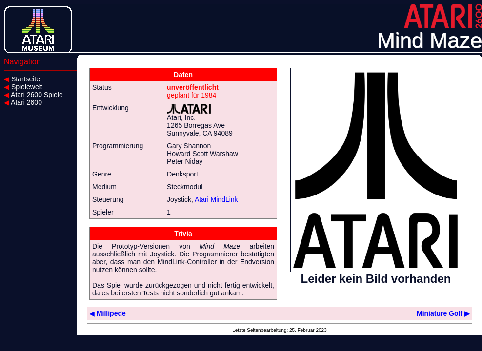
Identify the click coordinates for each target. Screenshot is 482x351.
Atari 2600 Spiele (33, 94)
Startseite (22, 79)
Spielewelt (23, 87)
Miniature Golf (443, 313)
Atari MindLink (216, 199)
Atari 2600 (23, 102)
